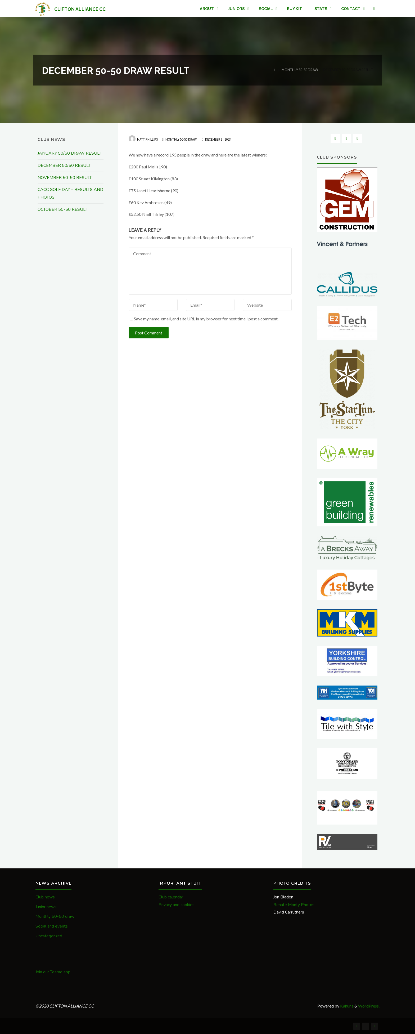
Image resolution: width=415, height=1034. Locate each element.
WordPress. (369, 1005)
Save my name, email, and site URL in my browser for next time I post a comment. (204, 318)
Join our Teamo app (52, 972)
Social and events (51, 926)
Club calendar (171, 897)
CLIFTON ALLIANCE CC (80, 9)
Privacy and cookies (177, 905)
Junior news (46, 907)
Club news (45, 897)
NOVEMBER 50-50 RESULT (65, 178)
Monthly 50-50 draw (300, 70)
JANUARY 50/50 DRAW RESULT (69, 153)
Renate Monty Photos (293, 905)
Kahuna (346, 1005)
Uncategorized (48, 936)
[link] (374, 8)
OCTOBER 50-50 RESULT (62, 209)
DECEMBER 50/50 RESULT (64, 165)
